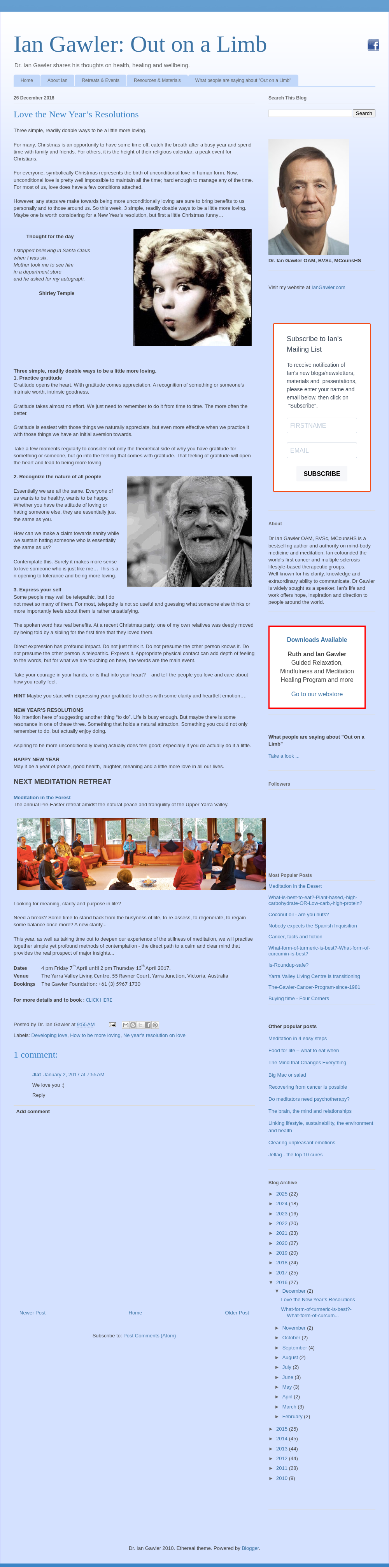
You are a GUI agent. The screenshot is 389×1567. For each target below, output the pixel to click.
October (292, 1337)
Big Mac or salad (287, 1075)
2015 (282, 1429)
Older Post (237, 1313)
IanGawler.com (328, 287)
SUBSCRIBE (321, 474)
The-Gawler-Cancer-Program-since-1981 (314, 987)
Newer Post (32, 1313)
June (288, 1377)
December (294, 1291)
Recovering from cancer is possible (307, 1087)
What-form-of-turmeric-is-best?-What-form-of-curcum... (316, 1312)
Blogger (250, 1548)
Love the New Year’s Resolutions (76, 114)
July (287, 1367)
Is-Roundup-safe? (288, 965)
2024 (282, 1203)
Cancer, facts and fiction (295, 937)
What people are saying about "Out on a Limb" (243, 80)
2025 (282, 1194)
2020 (282, 1243)
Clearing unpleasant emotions (301, 1142)
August (291, 1357)
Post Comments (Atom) (149, 1336)
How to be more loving (95, 1035)
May (287, 1387)
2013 (282, 1449)
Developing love (50, 1035)
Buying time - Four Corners (298, 998)
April (288, 1397)
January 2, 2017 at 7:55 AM (73, 1074)
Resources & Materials (157, 80)
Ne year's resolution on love (154, 1035)
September (295, 1348)
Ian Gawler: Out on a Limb (140, 44)
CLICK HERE (99, 999)
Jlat (36, 1074)
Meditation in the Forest (42, 797)
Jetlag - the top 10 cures (295, 1154)
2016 (282, 1282)
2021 (282, 1233)
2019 (282, 1253)
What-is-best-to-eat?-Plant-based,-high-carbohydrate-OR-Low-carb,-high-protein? (315, 900)
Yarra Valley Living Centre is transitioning (314, 976)
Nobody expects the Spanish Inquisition (312, 926)
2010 (282, 1478)
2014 (282, 1439)
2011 (282, 1468)
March (290, 1407)
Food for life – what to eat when (303, 1050)
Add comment (33, 1111)
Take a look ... (284, 756)
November (294, 1328)
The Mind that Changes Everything (307, 1062)
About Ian (57, 80)
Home (27, 80)
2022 (282, 1223)
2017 (282, 1273)
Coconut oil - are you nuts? (298, 914)
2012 (282, 1458)
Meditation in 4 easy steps (297, 1038)
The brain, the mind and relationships (310, 1111)
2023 (282, 1214)
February (293, 1416)
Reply (38, 1095)
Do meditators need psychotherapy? (309, 1099)
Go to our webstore (317, 694)
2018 (282, 1262)
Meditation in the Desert (295, 886)
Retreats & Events (100, 80)
